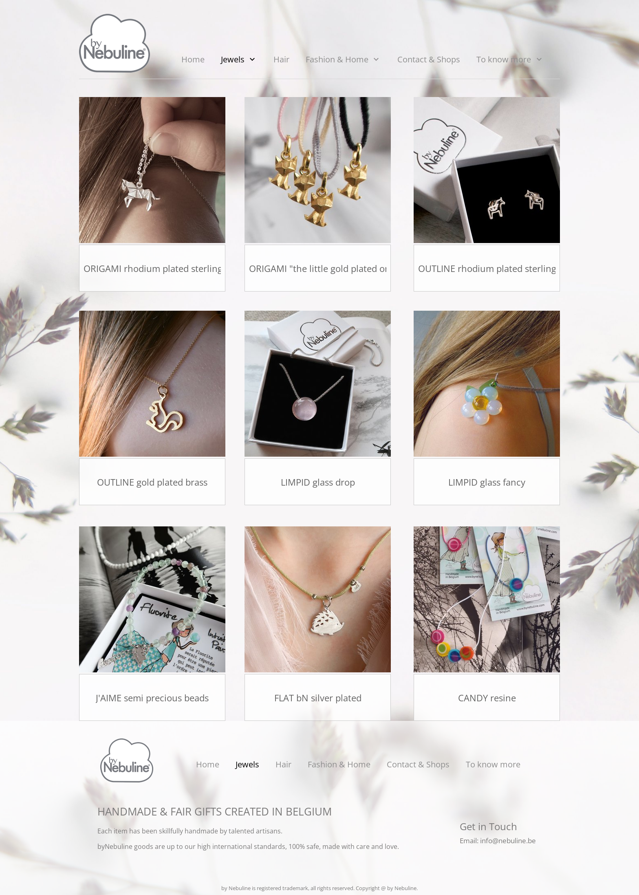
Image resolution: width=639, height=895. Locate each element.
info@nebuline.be (508, 840)
